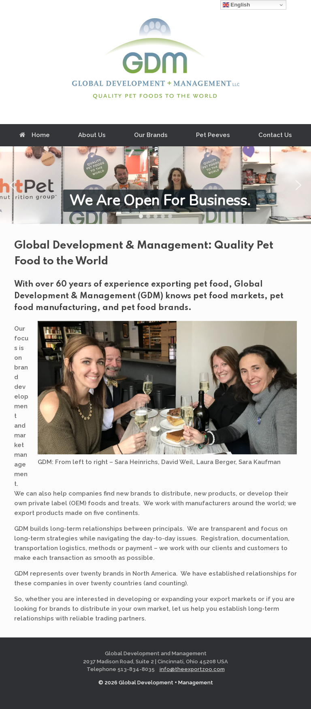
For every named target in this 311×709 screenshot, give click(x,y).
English (236, 5)
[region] (155, 185)
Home (34, 135)
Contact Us (275, 135)
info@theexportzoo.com (192, 669)
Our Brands (151, 135)
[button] (12, 185)
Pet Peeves (213, 135)
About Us (92, 135)
